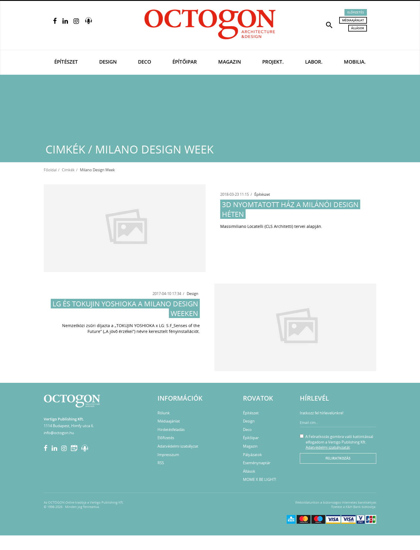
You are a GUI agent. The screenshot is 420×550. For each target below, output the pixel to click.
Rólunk (164, 412)
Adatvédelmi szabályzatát (328, 447)
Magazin (229, 61)
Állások (357, 28)
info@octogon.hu (59, 432)
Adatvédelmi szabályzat (178, 446)
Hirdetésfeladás (171, 429)
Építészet (66, 61)
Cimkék (68, 169)
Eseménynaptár (256, 462)
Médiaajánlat (353, 20)
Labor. (314, 61)
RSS (161, 462)
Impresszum (168, 454)
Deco (144, 61)
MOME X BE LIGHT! (259, 479)
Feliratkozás (338, 458)
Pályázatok (252, 454)
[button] (329, 24)
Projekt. (273, 61)
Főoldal (50, 169)
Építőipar (184, 61)
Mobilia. (355, 61)
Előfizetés (355, 12)
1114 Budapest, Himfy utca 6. (69, 425)
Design (108, 61)
